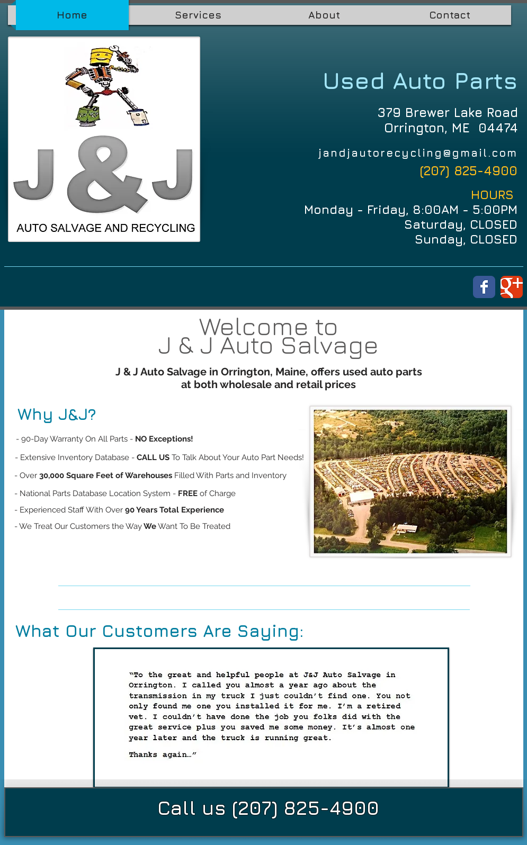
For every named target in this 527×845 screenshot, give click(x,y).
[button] (271, 718)
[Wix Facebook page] (484, 287)
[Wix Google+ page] (512, 287)
